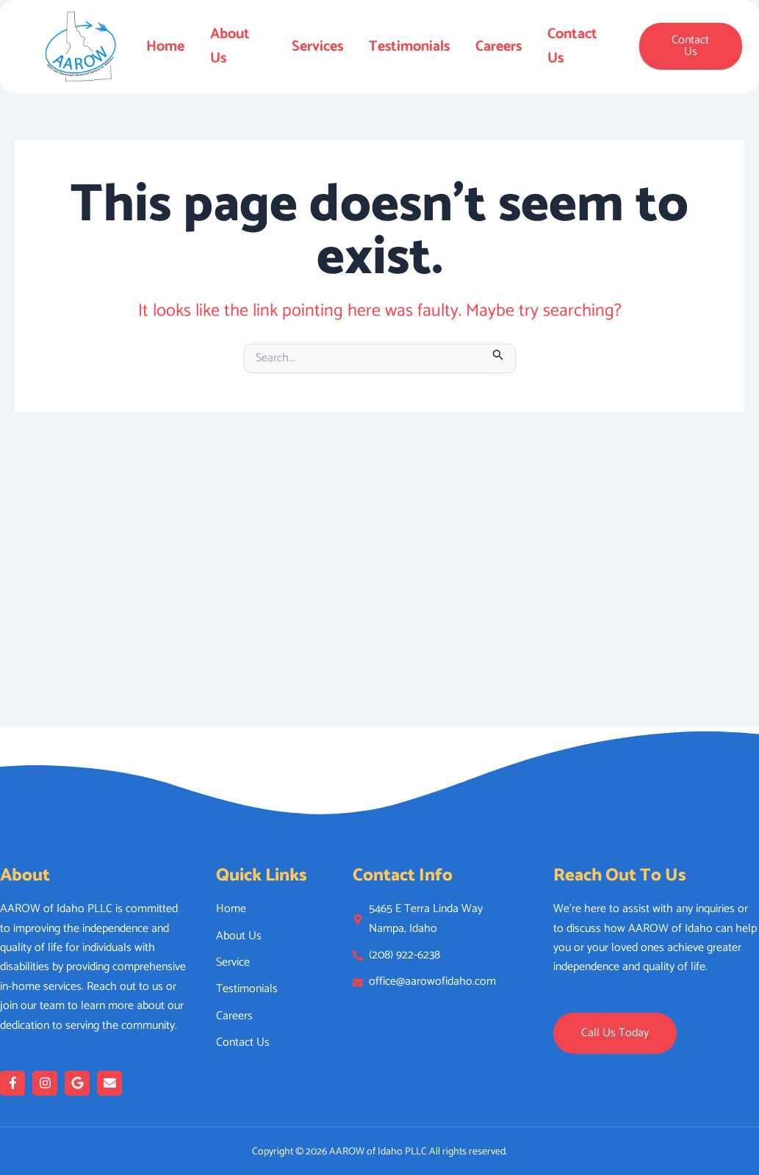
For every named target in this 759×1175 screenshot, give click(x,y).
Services (317, 46)
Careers (498, 46)
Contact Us (573, 46)
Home (165, 46)
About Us (230, 46)
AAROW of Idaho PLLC (378, 1151)
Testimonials (409, 46)
